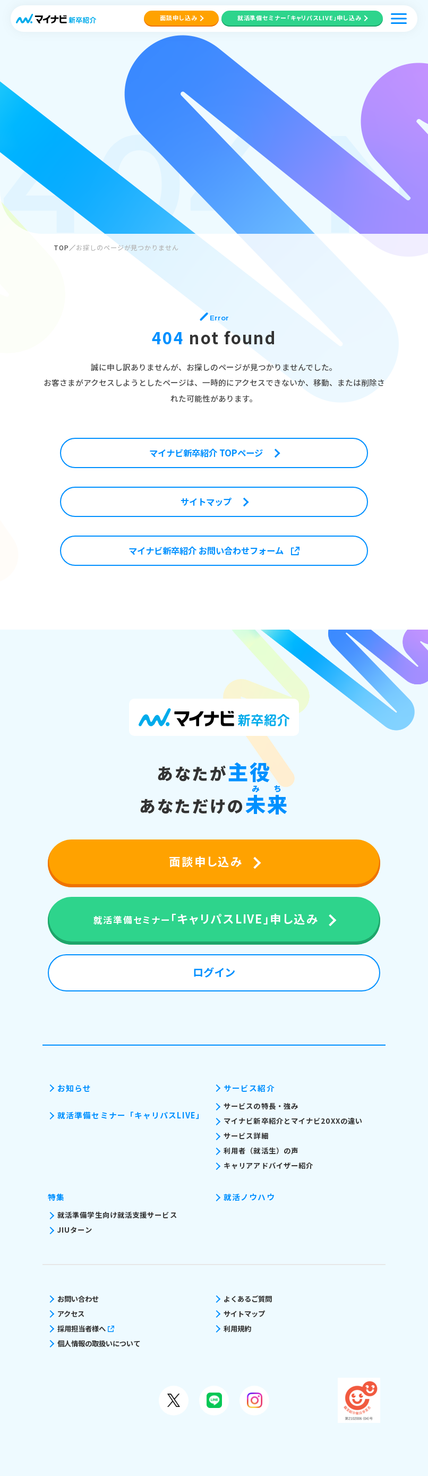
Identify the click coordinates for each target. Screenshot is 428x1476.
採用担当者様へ (85, 1329)
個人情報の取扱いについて (98, 1343)
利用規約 (237, 1329)
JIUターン (74, 1230)
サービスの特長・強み (261, 1106)
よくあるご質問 (248, 1299)
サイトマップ (244, 1314)
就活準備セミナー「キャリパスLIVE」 (130, 1115)
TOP (61, 247)
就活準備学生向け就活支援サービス (117, 1215)
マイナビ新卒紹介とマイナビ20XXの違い (293, 1121)
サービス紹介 (249, 1087)
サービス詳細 (246, 1136)
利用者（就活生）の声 (261, 1151)
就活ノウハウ (249, 1196)
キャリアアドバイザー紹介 (268, 1165)
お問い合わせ (78, 1299)
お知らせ (74, 1087)
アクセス (70, 1314)
